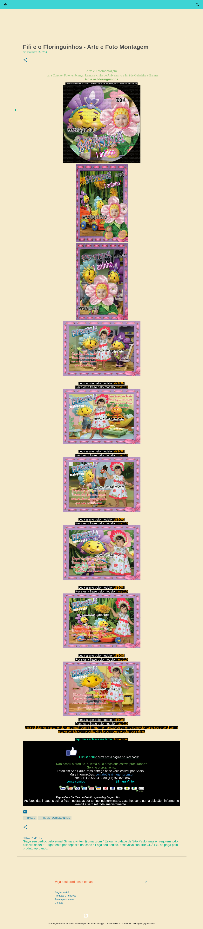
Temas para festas (64, 899)
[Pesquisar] (197, 4)
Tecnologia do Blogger (101, 915)
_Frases (29, 818)
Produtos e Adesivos (65, 895)
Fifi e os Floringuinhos (55, 818)
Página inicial (62, 892)
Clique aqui (87, 757)
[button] (25, 60)
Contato (59, 902)
